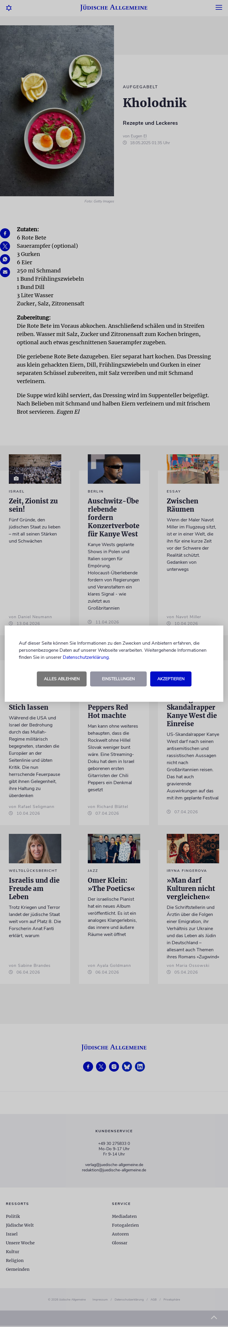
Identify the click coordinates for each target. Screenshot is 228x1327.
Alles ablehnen (62, 679)
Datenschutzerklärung (86, 657)
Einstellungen (118, 679)
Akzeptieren (170, 679)
